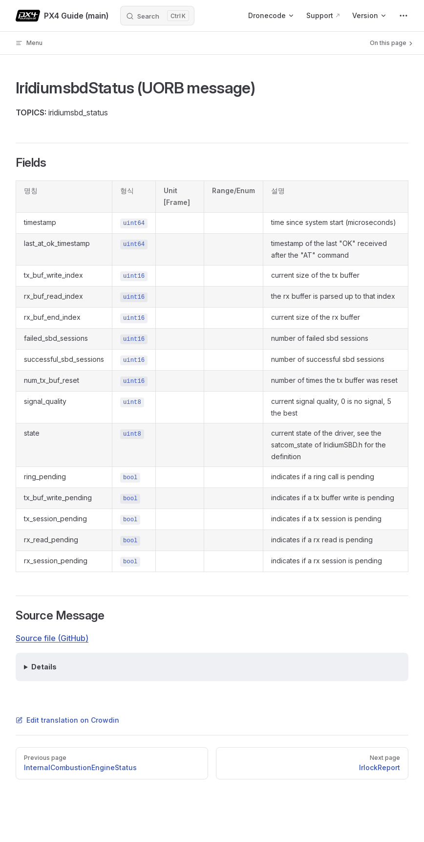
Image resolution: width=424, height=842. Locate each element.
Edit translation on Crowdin (67, 720)
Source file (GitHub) (52, 638)
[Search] (157, 15)
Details (44, 667)
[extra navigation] (403, 15)
